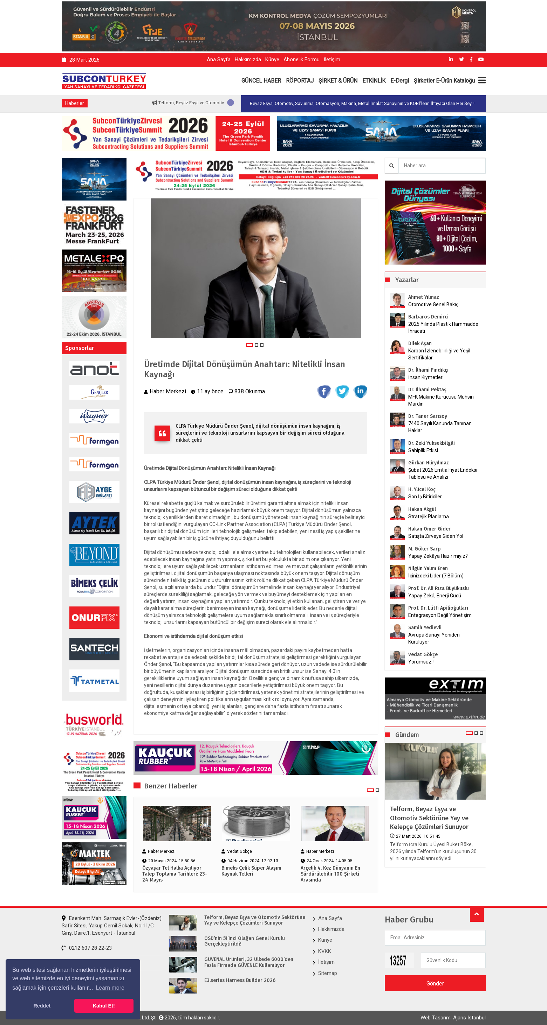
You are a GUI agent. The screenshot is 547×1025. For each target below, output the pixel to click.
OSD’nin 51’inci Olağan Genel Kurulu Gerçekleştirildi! (244, 941)
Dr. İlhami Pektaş (427, 390)
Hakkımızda (248, 59)
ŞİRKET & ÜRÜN (338, 80)
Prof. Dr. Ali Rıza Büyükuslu (438, 588)
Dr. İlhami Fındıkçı (428, 370)
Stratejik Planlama (428, 516)
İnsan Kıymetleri (426, 377)
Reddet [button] (41, 1006)
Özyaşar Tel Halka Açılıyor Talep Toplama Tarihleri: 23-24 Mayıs (174, 874)
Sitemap (327, 973)
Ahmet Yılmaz (423, 297)
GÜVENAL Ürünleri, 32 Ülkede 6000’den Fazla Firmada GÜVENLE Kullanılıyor (248, 962)
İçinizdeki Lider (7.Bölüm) (436, 575)
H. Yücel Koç (422, 489)
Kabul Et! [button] (104, 1006)
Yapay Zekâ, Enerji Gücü (434, 595)
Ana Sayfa (219, 59)
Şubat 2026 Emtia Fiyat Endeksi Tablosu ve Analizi (442, 473)
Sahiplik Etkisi (423, 450)
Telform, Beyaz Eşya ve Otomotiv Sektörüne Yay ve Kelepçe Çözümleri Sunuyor (429, 817)
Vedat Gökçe (423, 655)
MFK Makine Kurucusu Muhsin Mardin (441, 400)
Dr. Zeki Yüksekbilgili (431, 443)
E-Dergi (399, 80)
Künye (272, 59)
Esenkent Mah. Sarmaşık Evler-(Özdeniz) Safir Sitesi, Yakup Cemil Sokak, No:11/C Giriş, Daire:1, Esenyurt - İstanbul (112, 925)
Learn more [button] (110, 988)
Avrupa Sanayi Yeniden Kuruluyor (434, 638)
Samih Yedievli (425, 628)
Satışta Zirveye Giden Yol (435, 536)
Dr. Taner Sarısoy (427, 416)
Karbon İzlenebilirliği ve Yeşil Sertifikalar (439, 354)
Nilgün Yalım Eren (428, 568)
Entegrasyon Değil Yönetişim (440, 615)
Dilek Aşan (420, 343)
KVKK (324, 951)
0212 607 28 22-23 (87, 948)
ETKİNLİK (373, 80)
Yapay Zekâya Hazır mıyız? (438, 556)
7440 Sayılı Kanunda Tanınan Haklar (440, 427)
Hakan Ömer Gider (429, 529)
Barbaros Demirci (428, 317)
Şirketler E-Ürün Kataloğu (444, 80)
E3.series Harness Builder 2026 (239, 980)
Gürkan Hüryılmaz (428, 463)
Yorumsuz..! (421, 662)
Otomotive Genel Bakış (433, 304)
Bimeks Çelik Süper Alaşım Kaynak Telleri (251, 871)
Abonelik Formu (301, 59)
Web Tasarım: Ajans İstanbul (453, 1018)
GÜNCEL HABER (261, 80)
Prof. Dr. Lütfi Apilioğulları (438, 608)
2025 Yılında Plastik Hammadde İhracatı (443, 327)
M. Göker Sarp (424, 549)
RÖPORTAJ (300, 80)
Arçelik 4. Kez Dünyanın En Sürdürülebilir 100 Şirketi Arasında (330, 874)
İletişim (332, 59)
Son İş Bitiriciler (425, 496)
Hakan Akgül (422, 509)
